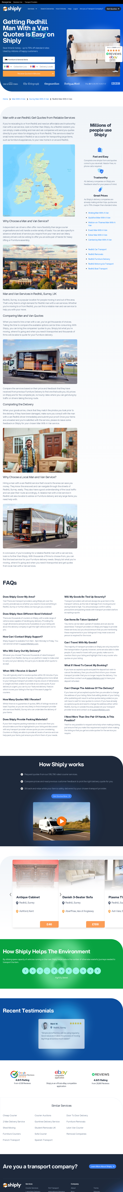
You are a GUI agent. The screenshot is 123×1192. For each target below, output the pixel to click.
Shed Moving (9, 1127)
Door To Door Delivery (77, 1115)
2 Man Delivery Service (14, 1121)
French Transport (11, 1139)
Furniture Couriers (12, 1133)
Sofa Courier (41, 1133)
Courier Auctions (43, 1115)
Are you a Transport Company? (91, 9)
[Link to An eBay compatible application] (61, 1074)
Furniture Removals (76, 1121)
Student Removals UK (45, 1127)
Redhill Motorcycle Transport (101, 263)
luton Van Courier (75, 1127)
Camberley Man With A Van (100, 239)
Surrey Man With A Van (39, 99)
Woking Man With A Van (98, 212)
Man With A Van (18, 99)
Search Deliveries (47, 9)
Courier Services (32, 1188)
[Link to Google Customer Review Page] (22, 1074)
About (73, 1188)
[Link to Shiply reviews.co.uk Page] (100, 1074)
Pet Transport (53, 1188)
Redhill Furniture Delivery (99, 259)
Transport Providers (31, 2)
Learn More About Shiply (102, 1166)
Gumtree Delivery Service (47, 1121)
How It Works (61, 9)
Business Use (17, 2)
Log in (75, 9)
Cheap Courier (10, 1115)
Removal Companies (76, 1133)
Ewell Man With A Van (97, 230)
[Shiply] (12, 8)
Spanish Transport (43, 1139)
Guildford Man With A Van (99, 217)
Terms (96, 1188)
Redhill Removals (95, 254)
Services (32, 9)
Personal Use (6, 2)
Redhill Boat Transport (98, 268)
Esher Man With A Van (97, 235)
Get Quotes (113, 8)
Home (5, 99)
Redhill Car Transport (97, 249)
